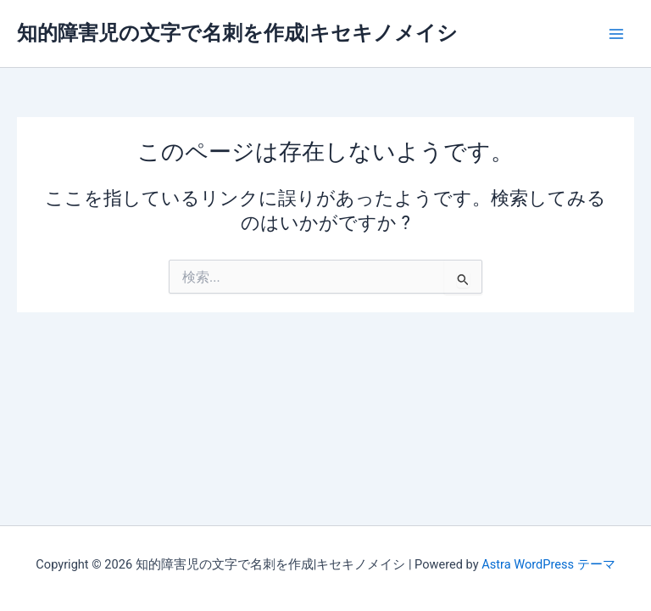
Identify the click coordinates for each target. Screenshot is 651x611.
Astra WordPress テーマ (548, 564)
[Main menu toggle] (616, 34)
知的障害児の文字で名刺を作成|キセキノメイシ (237, 33)
